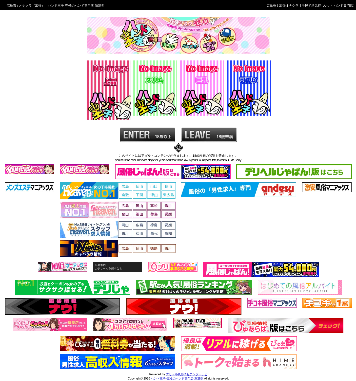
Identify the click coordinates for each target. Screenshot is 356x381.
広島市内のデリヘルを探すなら (108, 267)
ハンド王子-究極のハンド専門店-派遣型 (177, 378)
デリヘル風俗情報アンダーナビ (186, 374)
